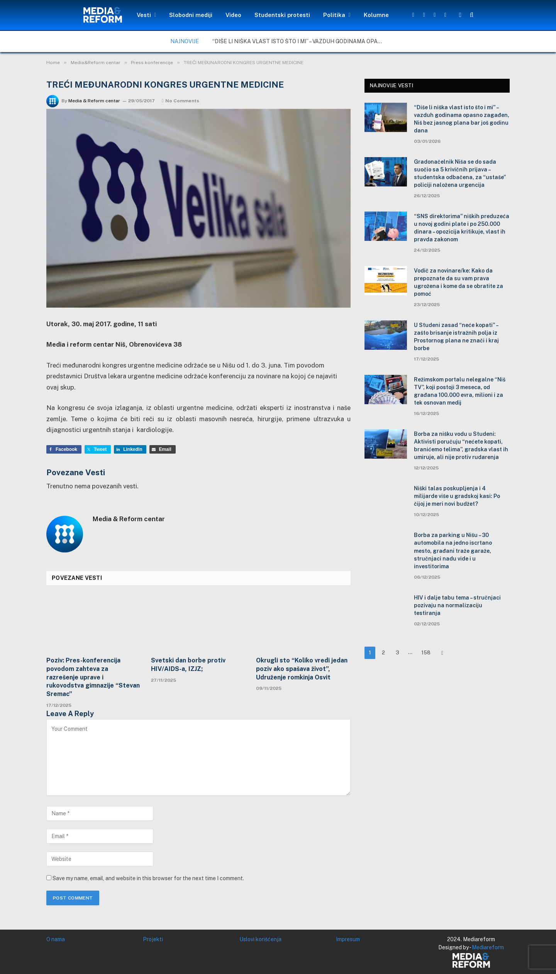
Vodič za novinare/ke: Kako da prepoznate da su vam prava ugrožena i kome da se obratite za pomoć (458, 282)
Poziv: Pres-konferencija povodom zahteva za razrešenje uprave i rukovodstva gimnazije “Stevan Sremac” (93, 677)
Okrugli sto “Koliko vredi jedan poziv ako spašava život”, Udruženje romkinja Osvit (302, 669)
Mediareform (488, 947)
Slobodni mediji (190, 15)
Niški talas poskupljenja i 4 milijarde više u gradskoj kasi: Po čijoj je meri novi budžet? (457, 496)
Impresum (348, 939)
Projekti (153, 939)
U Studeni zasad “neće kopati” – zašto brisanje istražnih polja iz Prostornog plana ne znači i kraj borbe (456, 336)
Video (233, 15)
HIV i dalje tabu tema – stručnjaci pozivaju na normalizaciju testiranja (457, 605)
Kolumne (376, 15)
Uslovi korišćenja (260, 939)
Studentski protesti (282, 15)
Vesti (144, 15)
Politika (334, 15)
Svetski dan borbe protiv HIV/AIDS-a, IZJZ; (188, 664)
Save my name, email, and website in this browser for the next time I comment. (148, 878)
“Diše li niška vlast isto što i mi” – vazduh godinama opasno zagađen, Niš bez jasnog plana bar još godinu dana (299, 41)
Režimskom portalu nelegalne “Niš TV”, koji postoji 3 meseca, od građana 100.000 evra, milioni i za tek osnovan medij (459, 391)
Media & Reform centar (94, 100)
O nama (55, 939)
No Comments (180, 100)
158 (426, 653)
